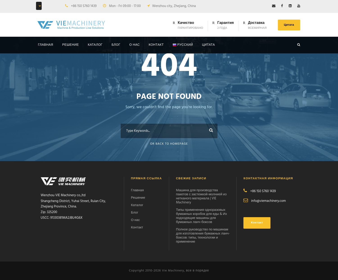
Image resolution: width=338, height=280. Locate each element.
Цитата (289, 25)
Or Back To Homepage (169, 143)
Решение (70, 45)
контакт (156, 45)
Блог (115, 45)
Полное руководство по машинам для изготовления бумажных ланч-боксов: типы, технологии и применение (203, 235)
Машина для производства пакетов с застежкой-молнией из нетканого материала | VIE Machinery (201, 196)
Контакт (137, 227)
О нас (134, 45)
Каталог (95, 45)
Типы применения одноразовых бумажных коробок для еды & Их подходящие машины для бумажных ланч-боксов (201, 216)
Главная (45, 45)
